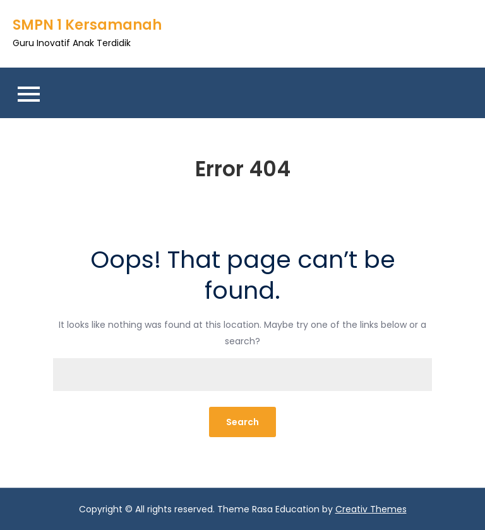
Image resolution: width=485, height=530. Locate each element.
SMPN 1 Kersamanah (87, 25)
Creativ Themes (371, 509)
